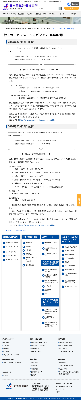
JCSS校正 (29, 242)
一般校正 (29, 250)
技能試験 (34, 366)
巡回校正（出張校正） (51, 254)
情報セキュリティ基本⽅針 (64, 383)
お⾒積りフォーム (71, 286)
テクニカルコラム (12, 256)
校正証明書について (51, 318)
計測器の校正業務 (12, 242)
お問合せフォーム (12, 259)
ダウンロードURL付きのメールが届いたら (51, 311)
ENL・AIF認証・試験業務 (12, 363)
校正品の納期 (69, 258)
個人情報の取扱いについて (64, 386)
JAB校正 (28, 246)
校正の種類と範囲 (65, 345)
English (75, 4)
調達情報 (6, 348)
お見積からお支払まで (67, 352)
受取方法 (48, 290)
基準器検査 (35, 348)
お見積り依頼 (69, 251)
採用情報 (62, 14)
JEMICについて (8, 14)
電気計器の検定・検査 (39, 342)
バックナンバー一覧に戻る (16, 230)
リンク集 (6, 352)
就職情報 (62, 363)
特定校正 (29, 254)
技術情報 (52, 14)
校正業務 (29, 14)
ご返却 (67, 262)
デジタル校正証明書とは (51, 270)
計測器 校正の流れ (71, 247)
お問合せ (71, 8)
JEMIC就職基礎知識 (66, 366)
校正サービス (64, 348)
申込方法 (48, 286)
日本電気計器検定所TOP (13, 28)
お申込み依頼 (69, 254)
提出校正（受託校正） (51, 243)
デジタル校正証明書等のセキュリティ (51, 281)
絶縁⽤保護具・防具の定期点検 (31, 259)
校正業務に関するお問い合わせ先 (71, 281)
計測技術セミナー (37, 372)
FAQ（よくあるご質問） (11, 355)
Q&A (46, 294)
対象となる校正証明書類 (51, 276)
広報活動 (6, 345)
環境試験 (34, 369)
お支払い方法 (69, 269)
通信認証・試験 (40, 14)
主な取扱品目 (30, 265)
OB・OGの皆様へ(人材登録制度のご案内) (69, 373)
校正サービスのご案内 (42, 28)
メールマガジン (11, 252)
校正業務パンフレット (12, 247)
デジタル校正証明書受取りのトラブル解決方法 (51, 324)
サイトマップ (60, 389)
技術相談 (34, 363)
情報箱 (33, 375)
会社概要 (6, 342)
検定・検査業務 (18, 14)
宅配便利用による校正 (51, 249)
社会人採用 (63, 369)
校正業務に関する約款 (71, 274)
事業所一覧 (7, 372)
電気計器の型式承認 (38, 345)
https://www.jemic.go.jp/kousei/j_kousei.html (37, 120)
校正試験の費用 (70, 266)
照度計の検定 (36, 352)
